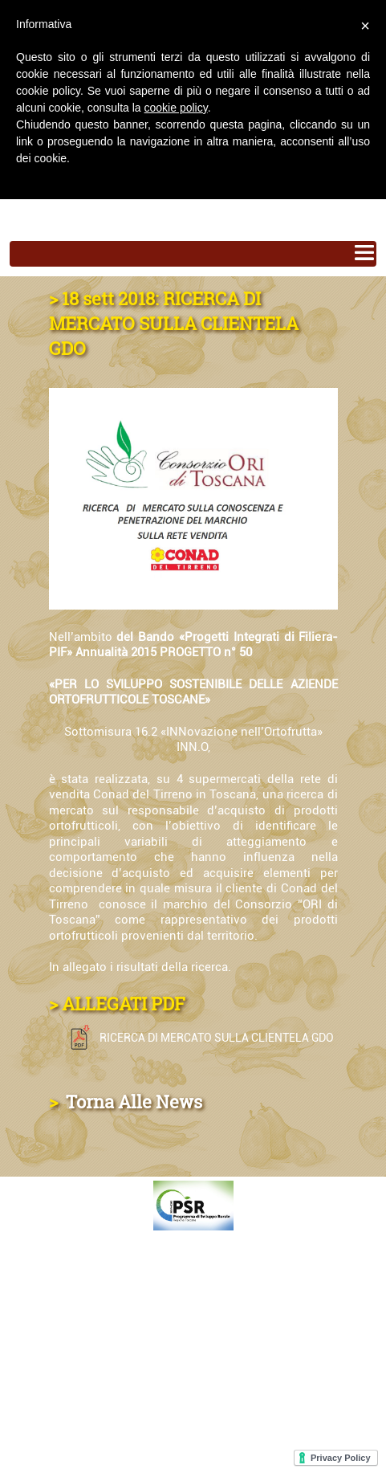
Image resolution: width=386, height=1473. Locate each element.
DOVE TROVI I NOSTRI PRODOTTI (123, 1312)
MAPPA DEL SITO (69, 1364)
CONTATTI (45, 1259)
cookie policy (176, 107)
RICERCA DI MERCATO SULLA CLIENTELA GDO (198, 1037)
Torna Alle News (132, 1101)
